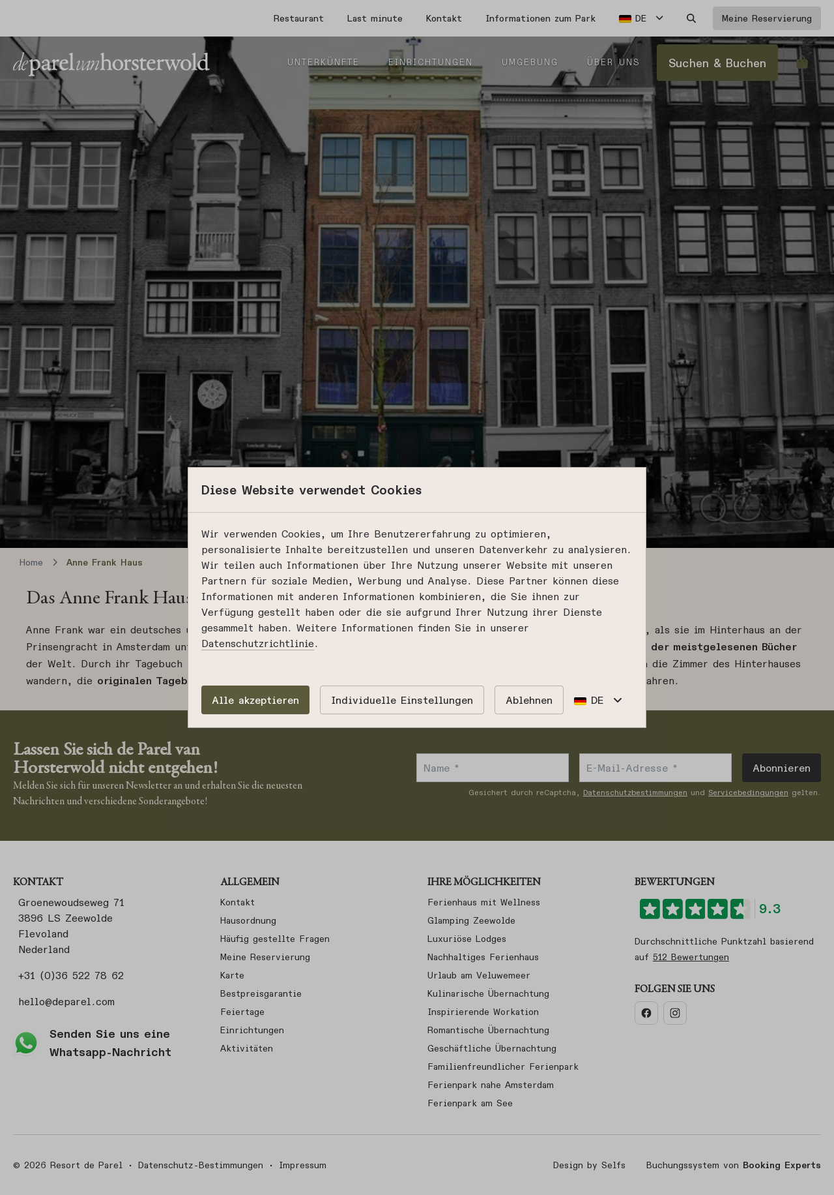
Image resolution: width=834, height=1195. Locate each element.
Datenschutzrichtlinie (257, 643)
